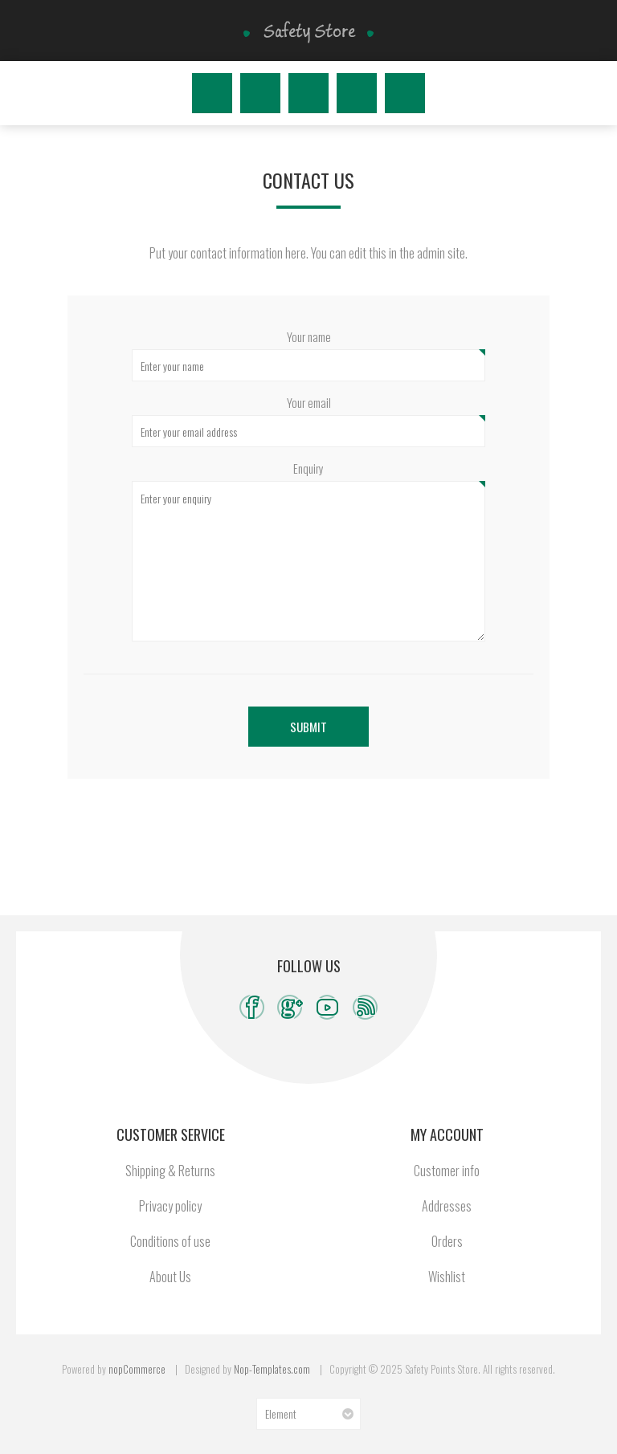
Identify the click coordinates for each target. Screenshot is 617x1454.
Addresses (447, 1206)
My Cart (405, 93)
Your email (309, 402)
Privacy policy (170, 1206)
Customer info (447, 1170)
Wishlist (357, 93)
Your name (309, 336)
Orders (447, 1241)
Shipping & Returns (170, 1170)
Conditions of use (170, 1241)
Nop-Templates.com (272, 1369)
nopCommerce (136, 1369)
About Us (170, 1276)
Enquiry (308, 468)
